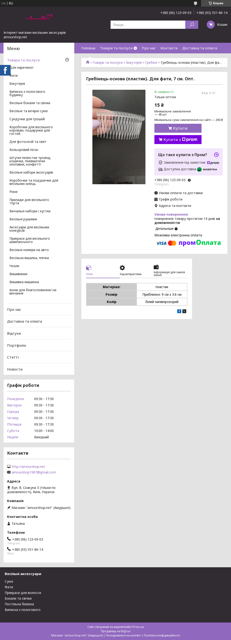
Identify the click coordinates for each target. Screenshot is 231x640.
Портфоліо (16, 345)
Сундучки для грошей (27, 119)
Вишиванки (18, 274)
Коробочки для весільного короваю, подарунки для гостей (31, 130)
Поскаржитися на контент (123, 635)
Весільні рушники (23, 219)
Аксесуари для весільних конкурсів (29, 229)
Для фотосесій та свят (27, 142)
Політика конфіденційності (162, 635)
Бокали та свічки (18, 598)
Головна (88, 48)
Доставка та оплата (199, 48)
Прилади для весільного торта (29, 201)
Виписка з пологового (23, 609)
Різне (13, 192)
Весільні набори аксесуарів (31, 173)
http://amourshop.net (28, 467)
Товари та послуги (116, 48)
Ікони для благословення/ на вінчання (32, 291)
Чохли (14, 266)
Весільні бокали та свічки (29, 103)
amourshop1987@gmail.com (34, 472)
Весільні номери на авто (29, 250)
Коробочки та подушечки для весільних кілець (33, 182)
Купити (180, 128)
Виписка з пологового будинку (27, 93)
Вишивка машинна (24, 282)
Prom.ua (138, 627)
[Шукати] (191, 25)
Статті (13, 357)
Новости (14, 369)
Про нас (149, 48)
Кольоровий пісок (23, 150)
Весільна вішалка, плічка (29, 258)
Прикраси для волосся (23, 592)
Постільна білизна (19, 604)
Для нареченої (21, 68)
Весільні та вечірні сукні (28, 111)
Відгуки (14, 333)
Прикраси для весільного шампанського (29, 240)
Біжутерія (17, 84)
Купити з (180, 139)
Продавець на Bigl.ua (115, 631)
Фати (13, 76)
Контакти (169, 48)
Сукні (9, 581)
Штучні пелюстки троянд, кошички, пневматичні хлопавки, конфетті (30, 161)
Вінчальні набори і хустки (29, 211)
